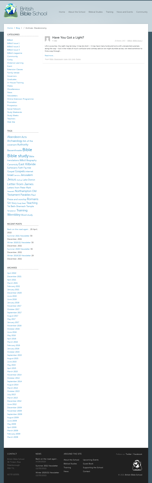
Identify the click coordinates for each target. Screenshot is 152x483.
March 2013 (12, 398)
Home (62, 12)
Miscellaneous (13, 89)
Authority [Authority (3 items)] (22, 144)
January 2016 (13, 348)
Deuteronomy (58, 59)
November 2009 (14, 411)
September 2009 (14, 414)
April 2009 (11, 427)
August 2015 (12, 358)
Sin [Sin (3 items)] (9, 203)
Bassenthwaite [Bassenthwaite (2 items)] (14, 150)
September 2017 (14, 312)
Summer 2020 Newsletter (18, 249)
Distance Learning (15, 63)
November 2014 (14, 375)
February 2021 (13, 286)
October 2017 (13, 309)
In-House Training (15, 82)
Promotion (12, 102)
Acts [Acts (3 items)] (24, 137)
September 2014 (14, 381)
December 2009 (14, 407)
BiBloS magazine (14, 53)
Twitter (129, 454)
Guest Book (88, 464)
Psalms (78, 59)
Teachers (11, 119)
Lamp (66, 59)
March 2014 (12, 388)
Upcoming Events (91, 460)
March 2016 (12, 342)
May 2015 (11, 365)
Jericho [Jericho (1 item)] (17, 175)
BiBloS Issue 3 (13, 50)
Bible (51, 59)
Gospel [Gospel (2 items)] (10, 171)
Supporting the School (93, 467)
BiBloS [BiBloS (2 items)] (23, 160)
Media (10, 86)
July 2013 (11, 394)
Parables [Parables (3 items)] (25, 194)
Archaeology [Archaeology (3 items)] (14, 140)
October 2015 (13, 352)
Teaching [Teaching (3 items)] (31, 203)
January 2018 (13, 302)
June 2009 (12, 421)
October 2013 (13, 391)
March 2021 (12, 283)
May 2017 (11, 319)
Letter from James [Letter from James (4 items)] (20, 184)
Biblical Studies (96, 12)
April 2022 (11, 273)
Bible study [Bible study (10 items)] (18, 155)
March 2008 (12, 437)
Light (73, 59)
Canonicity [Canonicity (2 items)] (12, 164)
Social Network (14, 109)
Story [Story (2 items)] (14, 203)
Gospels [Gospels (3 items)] (20, 171)
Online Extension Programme (20, 99)
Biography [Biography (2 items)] (31, 160)
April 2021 (11, 280)
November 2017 (14, 306)
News (9, 92)
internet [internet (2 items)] (29, 171)
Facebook (137, 454)
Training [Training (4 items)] (21, 210)
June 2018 (12, 299)
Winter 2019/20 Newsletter (19, 255)
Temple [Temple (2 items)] (30, 206)
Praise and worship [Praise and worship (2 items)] (16, 199)
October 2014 (13, 378)
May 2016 (11, 335)
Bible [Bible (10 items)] (27, 149)
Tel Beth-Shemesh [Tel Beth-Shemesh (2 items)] (16, 206)
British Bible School (133, 475)
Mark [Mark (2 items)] (28, 187)
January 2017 (13, 322)
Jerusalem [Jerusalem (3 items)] (26, 175)
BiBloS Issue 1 (13, 43)
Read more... (49, 56)
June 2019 (12, 296)
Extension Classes (15, 69)
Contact (86, 471)
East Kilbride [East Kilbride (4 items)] (27, 164)
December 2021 (14, 276)
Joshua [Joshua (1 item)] (19, 180)
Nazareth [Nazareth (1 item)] (10, 191)
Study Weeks (13, 115)
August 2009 (13, 417)
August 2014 (12, 385)
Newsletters (12, 96)
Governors (12, 76)
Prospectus (12, 105)
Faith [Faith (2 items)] (20, 167)
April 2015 (11, 368)
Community (142, 12)
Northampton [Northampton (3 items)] (23, 191)
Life (69, 59)
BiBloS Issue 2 (13, 46)
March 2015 (12, 371)
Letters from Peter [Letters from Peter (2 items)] (16, 187)
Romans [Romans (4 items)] (32, 199)
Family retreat (13, 73)
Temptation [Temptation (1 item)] (11, 211)
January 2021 (13, 289)
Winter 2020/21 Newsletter (19, 242)
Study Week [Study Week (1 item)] (21, 203)
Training (109, 12)
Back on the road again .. (18, 229)
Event (9, 66)
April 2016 (11, 339)
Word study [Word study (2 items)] (27, 215)
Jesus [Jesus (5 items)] (11, 179)
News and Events (125, 12)
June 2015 (11, 362)
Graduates (11, 79)
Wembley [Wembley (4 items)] (13, 214)
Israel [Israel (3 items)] (10, 175)
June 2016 (12, 332)
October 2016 (13, 329)
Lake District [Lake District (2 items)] (29, 179)
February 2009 (13, 434)
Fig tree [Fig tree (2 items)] (27, 167)
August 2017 (12, 316)
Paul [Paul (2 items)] (33, 195)
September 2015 (14, 355)
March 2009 (12, 430)
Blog (18, 28)
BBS (55, 40)
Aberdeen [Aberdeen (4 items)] (14, 137)
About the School (76, 12)
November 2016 (14, 325)
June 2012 (11, 404)
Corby (10, 59)
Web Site (11, 122)
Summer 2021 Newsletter (18, 236)
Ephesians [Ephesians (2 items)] (12, 167)
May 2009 (11, 424)
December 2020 (14, 293)
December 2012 (14, 401)
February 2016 (13, 345)
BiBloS (10, 40)
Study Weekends (14, 112)
